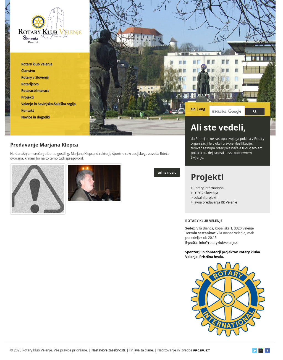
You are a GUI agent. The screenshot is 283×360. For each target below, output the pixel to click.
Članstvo (28, 70)
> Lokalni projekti (204, 197)
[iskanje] (226, 111)
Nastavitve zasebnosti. (108, 350)
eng (202, 109)
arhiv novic (167, 172)
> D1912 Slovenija (204, 193)
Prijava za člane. (141, 350)
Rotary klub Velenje (36, 64)
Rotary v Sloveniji (35, 77)
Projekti (27, 97)
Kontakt (27, 110)
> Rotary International (207, 188)
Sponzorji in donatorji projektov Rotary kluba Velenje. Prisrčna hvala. (222, 254)
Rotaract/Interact (35, 90)
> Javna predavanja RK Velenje (214, 202)
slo (193, 109)
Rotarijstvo (30, 84)
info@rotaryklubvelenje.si (219, 242)
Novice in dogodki (35, 117)
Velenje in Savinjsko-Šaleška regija (48, 103)
